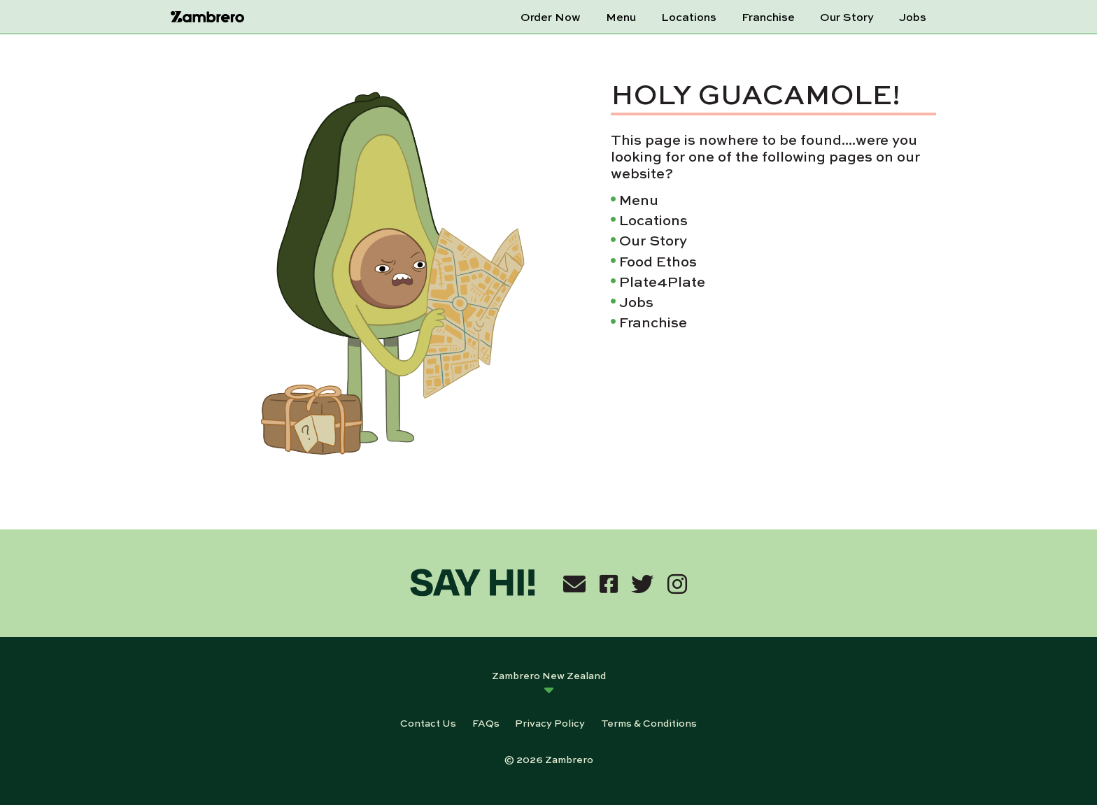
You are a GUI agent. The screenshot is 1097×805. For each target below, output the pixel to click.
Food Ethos (658, 260)
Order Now (551, 16)
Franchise (768, 16)
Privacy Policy (550, 722)
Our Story (847, 16)
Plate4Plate (662, 281)
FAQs (486, 722)
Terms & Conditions (649, 722)
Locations (688, 16)
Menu (621, 16)
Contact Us (428, 722)
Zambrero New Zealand (549, 675)
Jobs (912, 16)
